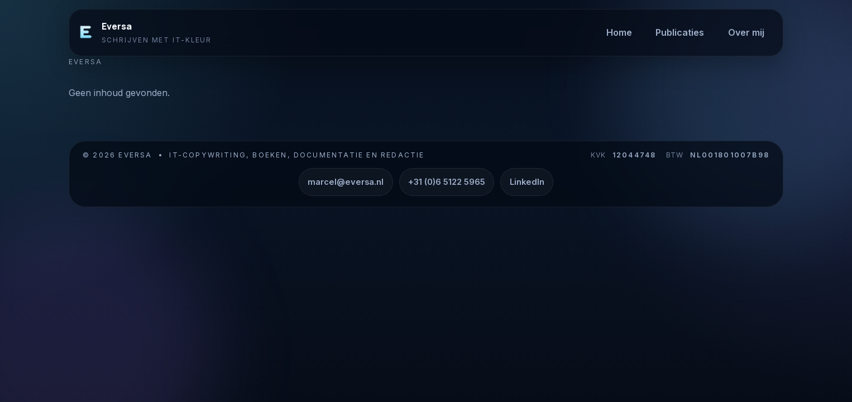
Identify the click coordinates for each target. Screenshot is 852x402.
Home (619, 32)
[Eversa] (86, 32)
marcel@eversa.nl (346, 182)
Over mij (746, 32)
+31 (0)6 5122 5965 (446, 182)
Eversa (117, 26)
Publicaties (679, 32)
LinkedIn (527, 182)
